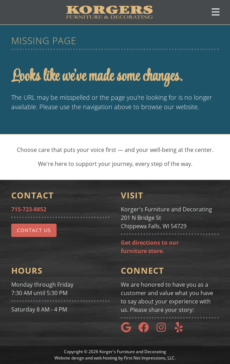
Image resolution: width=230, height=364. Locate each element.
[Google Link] (129, 330)
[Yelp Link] (181, 330)
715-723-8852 (28, 209)
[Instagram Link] (164, 330)
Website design (69, 358)
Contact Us (34, 230)
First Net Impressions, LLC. (150, 358)
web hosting (105, 358)
